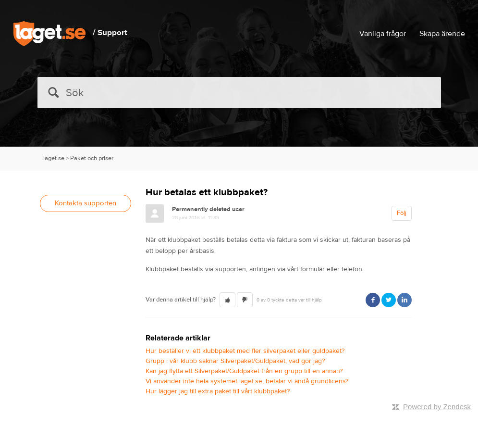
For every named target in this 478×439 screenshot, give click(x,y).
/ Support (110, 32)
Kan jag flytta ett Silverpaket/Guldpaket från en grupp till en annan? (244, 371)
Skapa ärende (442, 33)
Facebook (373, 300)
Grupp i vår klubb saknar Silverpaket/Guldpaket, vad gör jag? (235, 361)
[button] (227, 300)
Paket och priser (91, 158)
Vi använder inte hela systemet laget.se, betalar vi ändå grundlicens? (247, 381)
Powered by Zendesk (437, 406)
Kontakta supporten (85, 203)
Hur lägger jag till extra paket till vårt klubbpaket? (218, 391)
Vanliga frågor (382, 33)
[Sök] (239, 92)
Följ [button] (401, 213)
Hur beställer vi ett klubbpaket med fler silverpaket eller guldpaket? (245, 351)
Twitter (388, 300)
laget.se (53, 158)
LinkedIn (404, 300)
